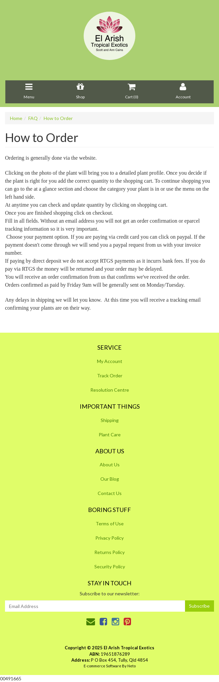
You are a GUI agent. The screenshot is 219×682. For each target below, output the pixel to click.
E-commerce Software (102, 666)
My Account (109, 361)
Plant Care (110, 434)
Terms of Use (110, 523)
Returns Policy (109, 552)
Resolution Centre (109, 390)
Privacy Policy (109, 538)
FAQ (33, 118)
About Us (110, 464)
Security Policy (109, 566)
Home (16, 118)
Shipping (110, 420)
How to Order (58, 118)
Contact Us (110, 493)
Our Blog (109, 479)
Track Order (109, 375)
